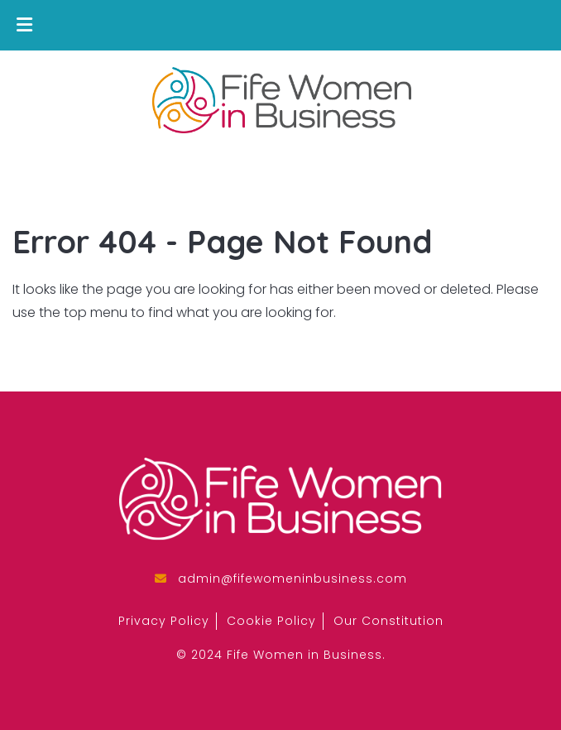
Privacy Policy (163, 620)
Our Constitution (388, 620)
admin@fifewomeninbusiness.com (292, 578)
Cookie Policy (271, 620)
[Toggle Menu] (24, 25)
